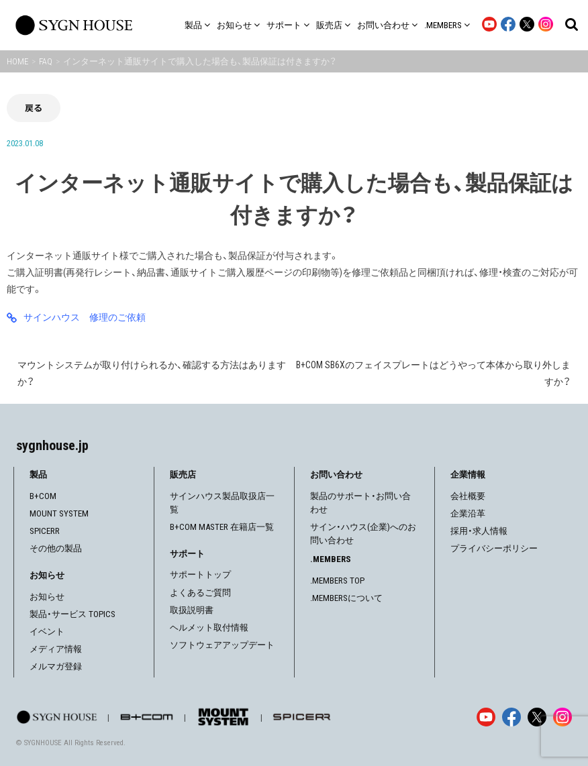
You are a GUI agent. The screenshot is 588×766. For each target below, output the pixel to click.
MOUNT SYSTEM (59, 513)
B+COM (43, 496)
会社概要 (467, 496)
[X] (537, 717)
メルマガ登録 (56, 666)
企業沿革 (467, 513)
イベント (47, 631)
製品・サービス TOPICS (72, 614)
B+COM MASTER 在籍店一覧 (222, 527)
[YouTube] (486, 717)
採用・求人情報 (478, 531)
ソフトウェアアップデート (222, 645)
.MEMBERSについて (346, 598)
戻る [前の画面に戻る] (33, 107)
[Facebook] (511, 717)
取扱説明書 (191, 610)
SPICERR (45, 531)
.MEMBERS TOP (337, 581)
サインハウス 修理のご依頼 (84, 317)
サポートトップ (200, 574)
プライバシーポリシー (494, 548)
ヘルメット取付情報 (209, 627)
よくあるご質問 (200, 593)
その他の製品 (56, 548)
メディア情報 (56, 649)
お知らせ (47, 597)
